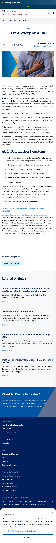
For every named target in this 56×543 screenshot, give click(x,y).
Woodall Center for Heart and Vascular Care (20, 231)
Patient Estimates (9, 487)
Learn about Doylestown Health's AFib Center (21, 201)
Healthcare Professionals (12, 425)
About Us (5, 443)
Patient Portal (8, 479)
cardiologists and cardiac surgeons (21, 215)
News (4, 21)
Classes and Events (10, 454)
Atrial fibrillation (8, 98)
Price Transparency (9, 483)
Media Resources (9, 432)
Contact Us (6, 428)
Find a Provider (8, 439)
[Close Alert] (53, 2)
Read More (7, 302)
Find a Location (8, 436)
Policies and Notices (10, 490)
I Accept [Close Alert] (26, 537)
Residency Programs (10, 465)
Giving (4, 458)
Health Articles (11, 263)
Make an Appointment (11, 476)
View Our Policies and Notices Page (19, 531)
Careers (5, 461)
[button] (12, 2)
